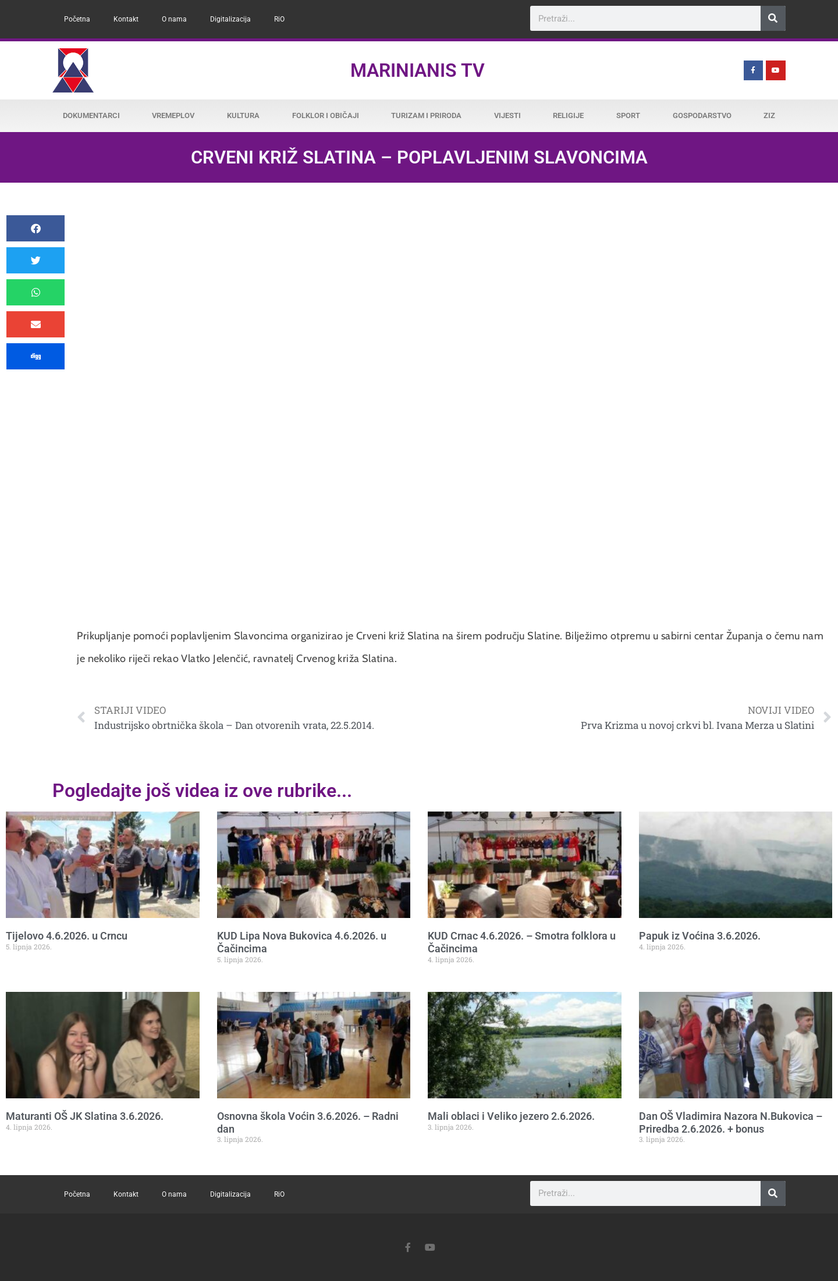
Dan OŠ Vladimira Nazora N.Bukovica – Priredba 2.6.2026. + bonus (730, 1122)
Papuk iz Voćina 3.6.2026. (700, 936)
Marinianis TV (417, 70)
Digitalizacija (230, 19)
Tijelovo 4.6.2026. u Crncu (66, 936)
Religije (568, 115)
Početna (77, 19)
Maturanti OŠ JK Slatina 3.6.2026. (85, 1116)
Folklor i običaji (325, 115)
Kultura (243, 115)
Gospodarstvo (702, 115)
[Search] (773, 18)
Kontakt (126, 19)
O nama (174, 19)
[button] (35, 228)
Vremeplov (173, 115)
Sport (628, 115)
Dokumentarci (91, 115)
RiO (279, 19)
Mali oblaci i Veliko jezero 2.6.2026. (511, 1116)
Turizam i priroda (426, 115)
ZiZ (769, 115)
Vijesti (507, 115)
